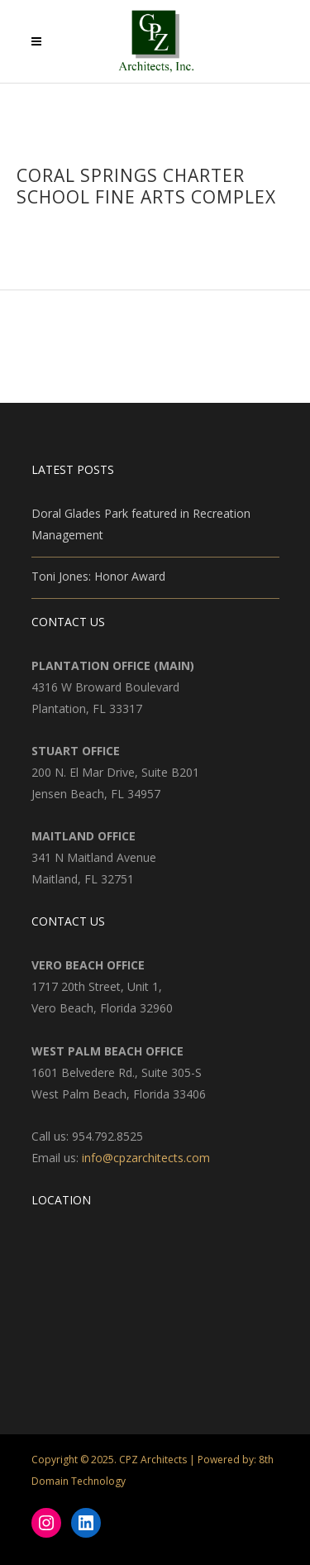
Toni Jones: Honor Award (98, 576)
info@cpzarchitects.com (146, 1157)
